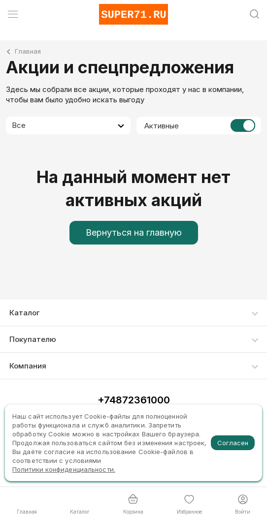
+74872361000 (134, 400)
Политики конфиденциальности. (63, 469)
